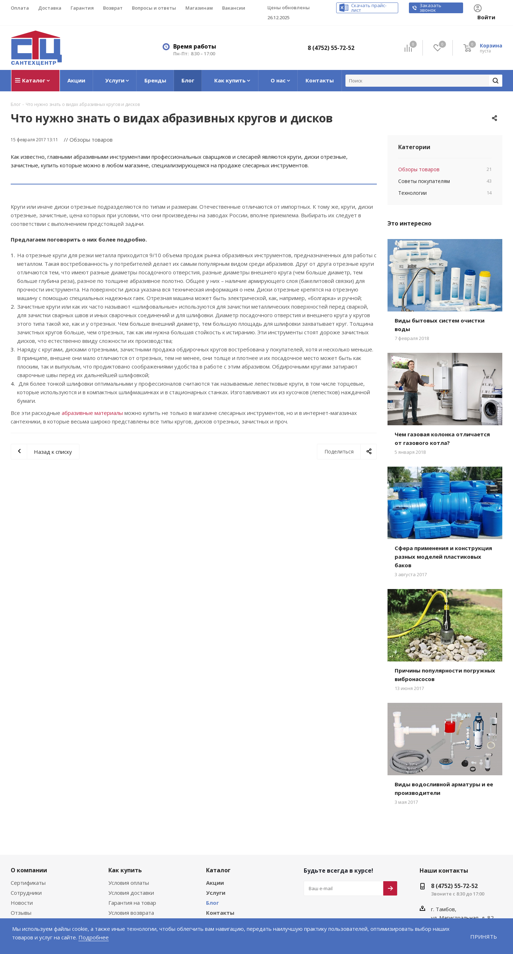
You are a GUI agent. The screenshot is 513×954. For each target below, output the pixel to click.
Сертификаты (28, 855)
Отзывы (20, 885)
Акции (214, 855)
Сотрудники (25, 865)
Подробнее (65, 937)
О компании (27, 842)
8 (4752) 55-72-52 (333, 38)
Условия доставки (130, 865)
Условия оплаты (128, 855)
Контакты (218, 885)
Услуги (215, 865)
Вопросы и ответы (130, 895)
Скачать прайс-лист (378, 8)
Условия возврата (130, 885)
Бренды (216, 895)
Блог (212, 875)
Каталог (217, 842)
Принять (484, 936)
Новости (21, 875)
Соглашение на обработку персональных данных (43, 898)
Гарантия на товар (131, 875)
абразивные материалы (90, 394)
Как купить (123, 842)
